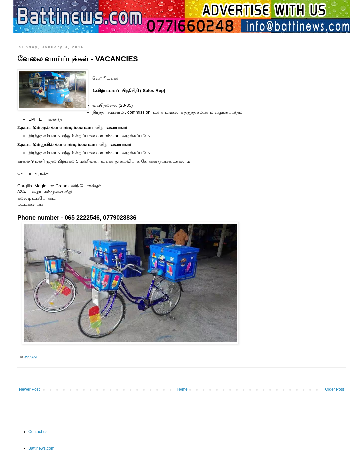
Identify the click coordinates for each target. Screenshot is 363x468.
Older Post (334, 389)
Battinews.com (41, 448)
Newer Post (29, 389)
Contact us (37, 431)
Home (182, 389)
